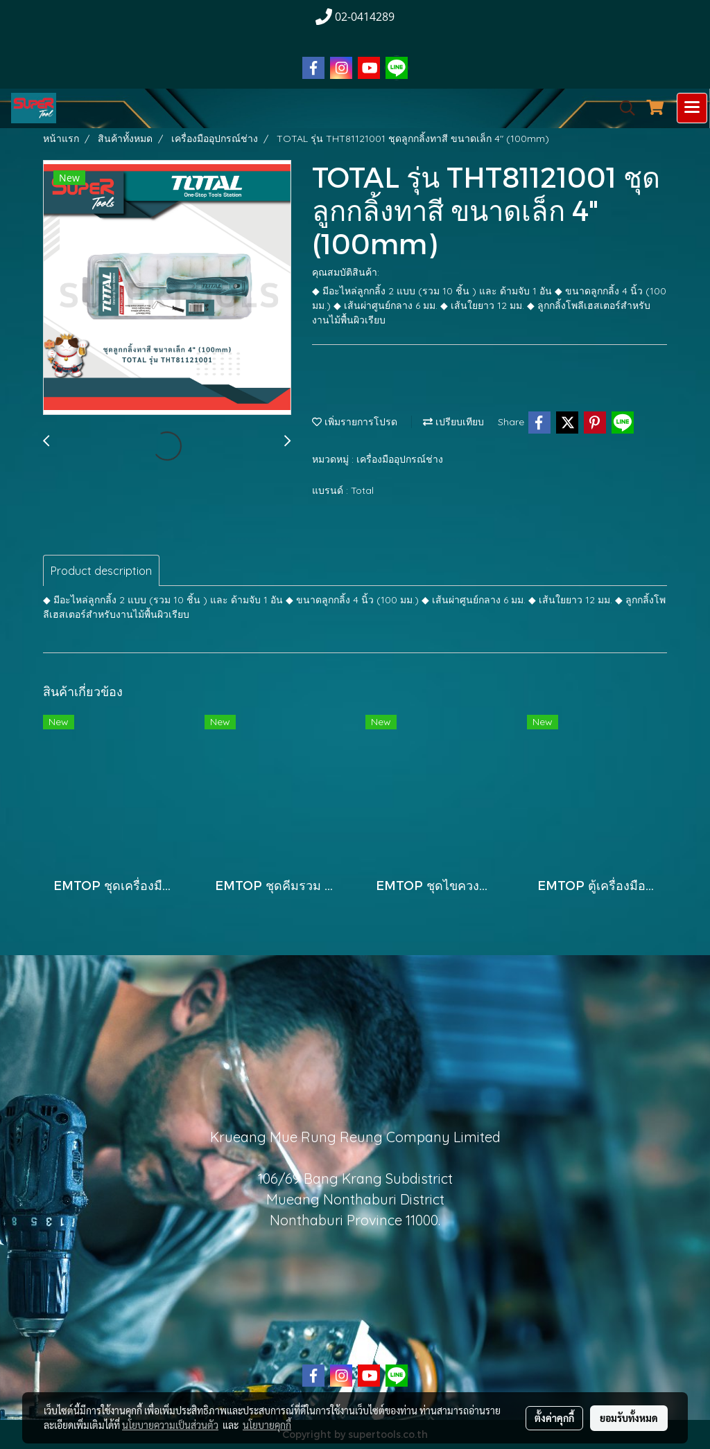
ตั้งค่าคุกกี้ (554, 1418)
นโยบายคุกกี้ (267, 1425)
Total (362, 490)
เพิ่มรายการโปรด (354, 422)
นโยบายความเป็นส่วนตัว (170, 1425)
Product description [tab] (101, 571)
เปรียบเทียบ (453, 422)
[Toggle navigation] (692, 108)
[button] (623, 108)
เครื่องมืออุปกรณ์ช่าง (399, 459)
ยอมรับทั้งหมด (629, 1418)
